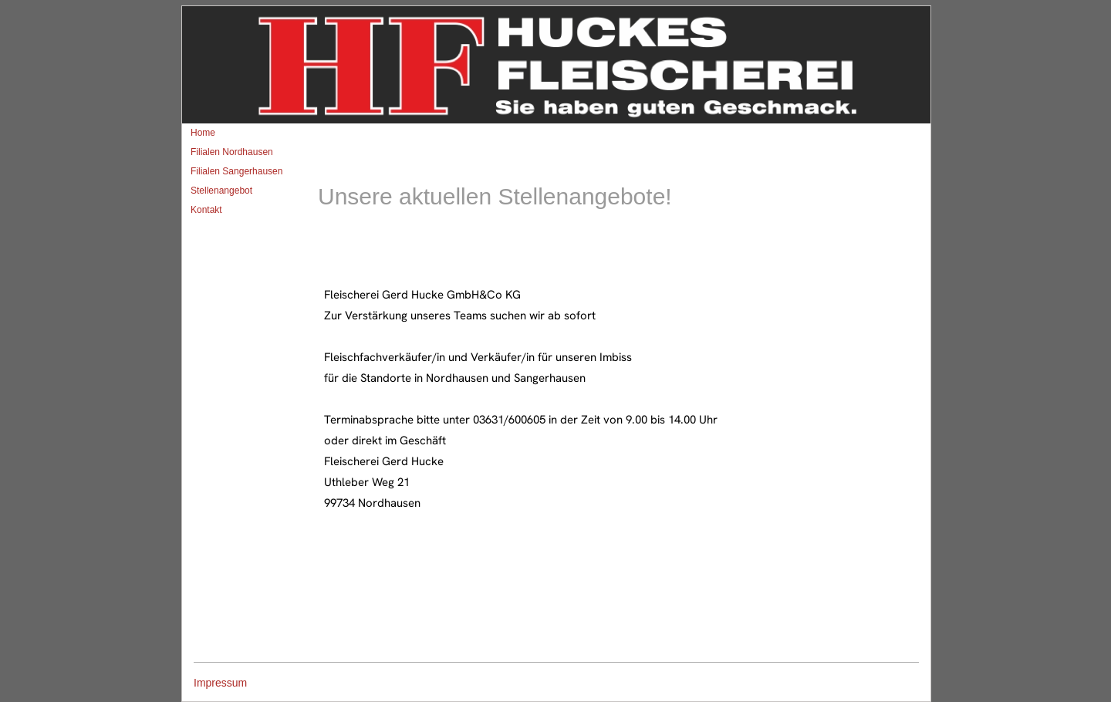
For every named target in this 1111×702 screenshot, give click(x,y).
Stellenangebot (221, 190)
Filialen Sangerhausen (236, 171)
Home (203, 132)
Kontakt (206, 209)
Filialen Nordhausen (232, 152)
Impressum (220, 683)
